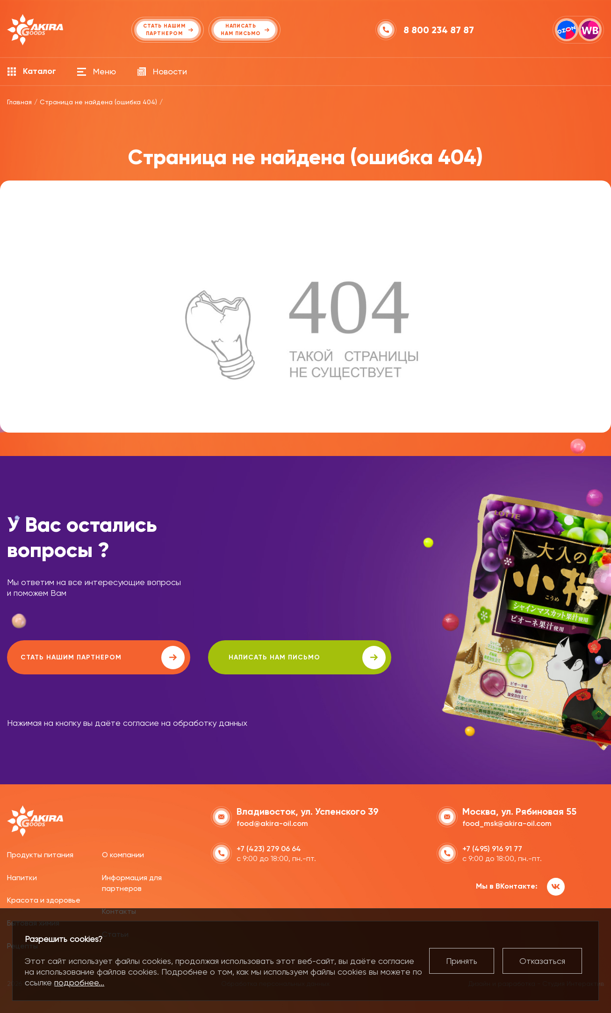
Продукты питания (40, 854)
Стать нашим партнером (90, 657)
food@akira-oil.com (272, 822)
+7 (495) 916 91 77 (492, 848)
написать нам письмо (272, 657)
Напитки (22, 876)
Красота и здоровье (43, 899)
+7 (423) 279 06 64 (269, 848)
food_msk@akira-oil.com (507, 822)
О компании (123, 854)
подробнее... (79, 982)
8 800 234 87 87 (439, 30)
